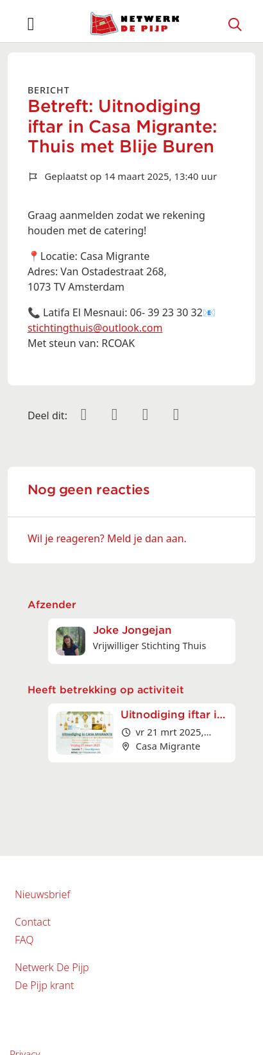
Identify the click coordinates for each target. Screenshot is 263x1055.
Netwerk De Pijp (52, 967)
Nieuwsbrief (42, 894)
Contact (33, 922)
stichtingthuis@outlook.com (95, 328)
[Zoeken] (235, 24)
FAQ (24, 940)
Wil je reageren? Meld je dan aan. (107, 538)
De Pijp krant (44, 985)
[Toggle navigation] (30, 24)
